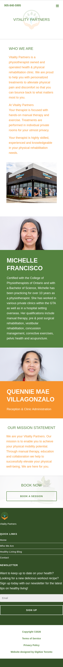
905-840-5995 (12, 5)
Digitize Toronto (43, 652)
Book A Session (31, 496)
